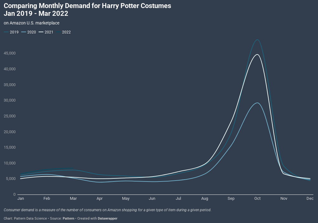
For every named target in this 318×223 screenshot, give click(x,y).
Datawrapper (107, 218)
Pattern (68, 218)
